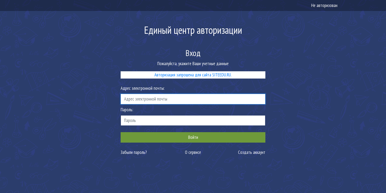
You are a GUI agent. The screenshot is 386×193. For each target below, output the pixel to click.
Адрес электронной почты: (143, 88)
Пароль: (127, 110)
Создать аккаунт (251, 152)
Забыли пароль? (134, 152)
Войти (193, 137)
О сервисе (193, 152)
